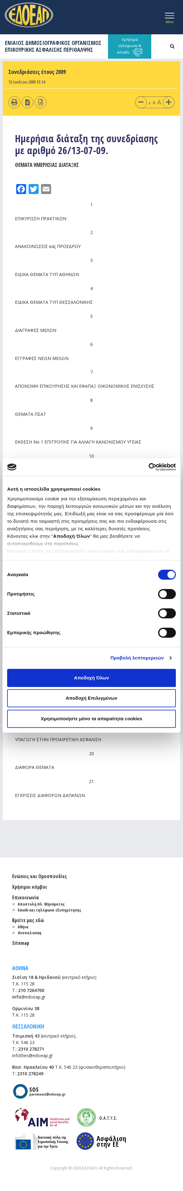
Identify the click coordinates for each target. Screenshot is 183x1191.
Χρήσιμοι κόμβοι (29, 886)
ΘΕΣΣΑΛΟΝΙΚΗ (28, 1026)
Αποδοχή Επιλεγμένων (91, 698)
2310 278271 (31, 1049)
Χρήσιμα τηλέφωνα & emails (129, 46)
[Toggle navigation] (169, 17)
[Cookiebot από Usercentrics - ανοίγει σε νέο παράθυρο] (148, 467)
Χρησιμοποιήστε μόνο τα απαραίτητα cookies (91, 718)
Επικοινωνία (25, 897)
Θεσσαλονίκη (29, 933)
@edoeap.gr (28, 997)
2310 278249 (30, 1074)
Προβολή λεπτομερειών (137, 657)
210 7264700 (31, 990)
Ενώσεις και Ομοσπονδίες (39, 876)
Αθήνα (23, 927)
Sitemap (20, 943)
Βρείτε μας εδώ (28, 920)
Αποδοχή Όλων (91, 677)
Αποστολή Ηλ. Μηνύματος (41, 904)
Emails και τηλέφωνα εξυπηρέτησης (49, 910)
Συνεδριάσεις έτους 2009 (37, 71)
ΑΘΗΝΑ (20, 968)
